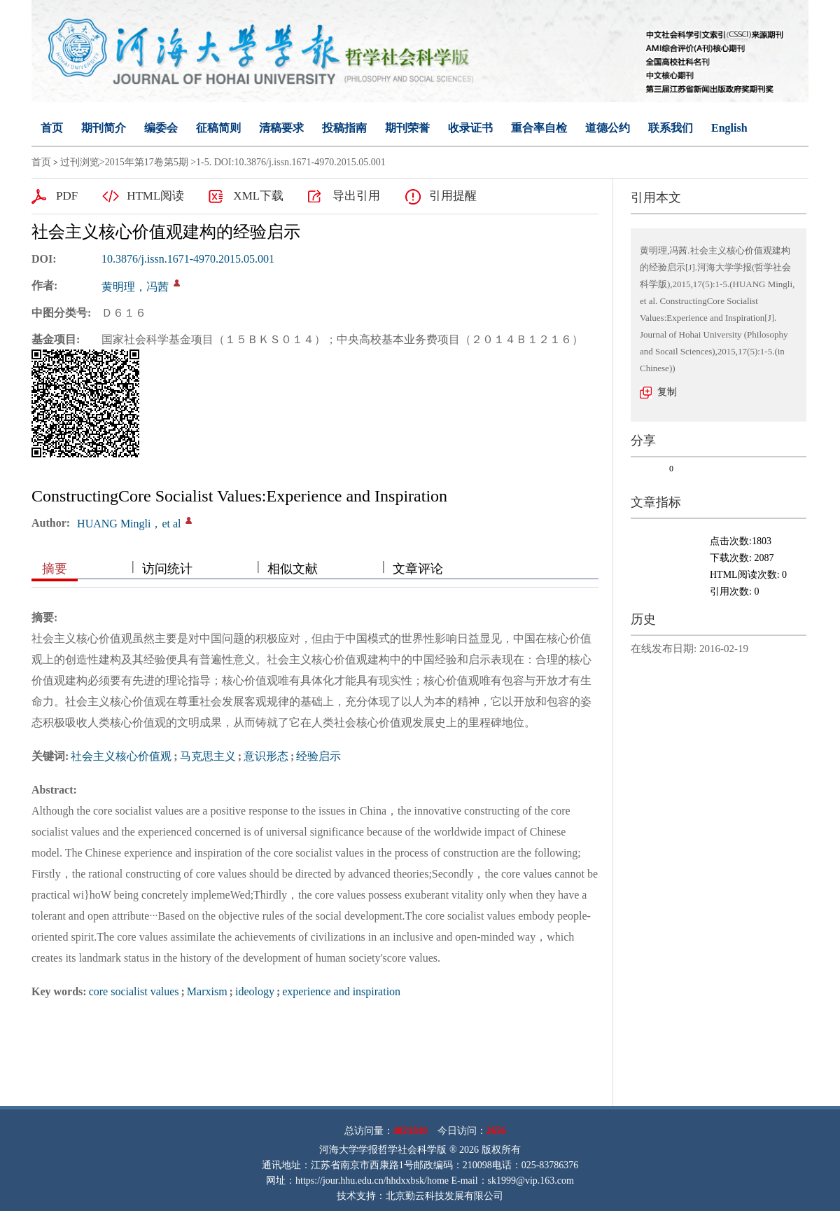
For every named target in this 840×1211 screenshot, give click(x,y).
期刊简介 (103, 128)
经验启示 (318, 756)
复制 (667, 392)
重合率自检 (539, 128)
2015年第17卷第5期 (146, 162)
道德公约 (607, 128)
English (729, 128)
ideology (254, 991)
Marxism (207, 991)
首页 (52, 128)
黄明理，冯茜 (135, 287)
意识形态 (266, 756)
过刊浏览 (79, 162)
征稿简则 (218, 128)
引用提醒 (453, 195)
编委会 (161, 128)
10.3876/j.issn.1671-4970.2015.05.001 (188, 259)
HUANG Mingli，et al (129, 524)
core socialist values (134, 991)
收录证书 (470, 128)
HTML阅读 (155, 195)
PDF (67, 195)
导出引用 (356, 195)
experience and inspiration (341, 991)
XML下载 (258, 195)
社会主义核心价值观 (121, 756)
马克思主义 (208, 756)
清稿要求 (281, 128)
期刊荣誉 (407, 128)
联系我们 (670, 128)
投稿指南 (344, 128)
